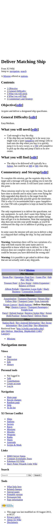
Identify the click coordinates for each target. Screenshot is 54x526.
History (10, 364)
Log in (10, 386)
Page (9, 356)
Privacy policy (13, 517)
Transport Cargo (25, 301)
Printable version (15, 494)
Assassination (10, 298)
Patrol (5, 313)
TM (36, 146)
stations (24, 76)
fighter (10, 166)
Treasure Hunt (10, 283)
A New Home (25, 283)
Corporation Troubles (32, 291)
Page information (15, 499)
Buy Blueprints (41, 325)
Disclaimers (12, 522)
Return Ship (43, 298)
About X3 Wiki (14, 519)
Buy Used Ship (26, 325)
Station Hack (8, 323)
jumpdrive (29, 140)
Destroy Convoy (18, 307)
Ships (9, 419)
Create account (14, 383)
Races (9, 427)
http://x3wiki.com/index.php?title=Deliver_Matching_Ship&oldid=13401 (22, 329)
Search (5, 469)
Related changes (14, 489)
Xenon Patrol (27, 315)
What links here (14, 486)
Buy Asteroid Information (28, 323)
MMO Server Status (16, 456)
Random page (13, 402)
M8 (30, 166)
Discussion (12, 359)
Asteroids (11, 442)
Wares (10, 440)
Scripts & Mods (14, 445)
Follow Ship (11, 301)
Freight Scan (27, 310)
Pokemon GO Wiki (16, 461)
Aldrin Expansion (41, 283)
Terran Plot (7, 277)
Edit (9, 362)
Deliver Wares (41, 315)
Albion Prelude (12, 289)
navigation (15, 71)
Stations (10, 421)
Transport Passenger (27, 298)
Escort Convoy (10, 304)
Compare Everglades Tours (19, 458)
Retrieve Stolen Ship (34, 313)
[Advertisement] (27, 28)
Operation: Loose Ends (31, 289)
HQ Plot (30, 280)
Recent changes (14, 400)
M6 (36, 166)
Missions (30, 270)
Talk (9, 378)
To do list (11, 407)
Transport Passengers (38, 307)
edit (19, 105)
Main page (12, 397)
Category (5, 334)
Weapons (11, 434)
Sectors (10, 424)
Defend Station (16, 313)
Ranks (10, 437)
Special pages (13, 492)
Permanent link (14, 497)
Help (9, 405)
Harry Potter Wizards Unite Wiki (22, 464)
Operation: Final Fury (24, 277)
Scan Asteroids (42, 301)
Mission (7, 76)
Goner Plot (41, 277)
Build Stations (25, 304)
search (23, 71)
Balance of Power (27, 285)
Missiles (11, 432)
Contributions (13, 381)
